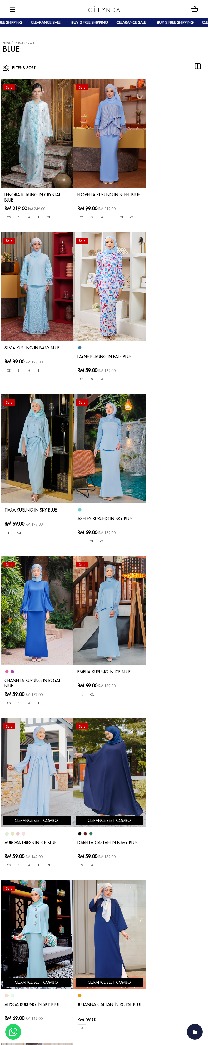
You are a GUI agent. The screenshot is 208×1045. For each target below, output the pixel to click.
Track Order (52, 926)
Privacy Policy (85, 931)
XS (9, 211)
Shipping (49, 918)
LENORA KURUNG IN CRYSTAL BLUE (26, 191)
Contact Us (83, 896)
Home (7, 42)
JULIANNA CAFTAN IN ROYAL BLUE (166, 672)
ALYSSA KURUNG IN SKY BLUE (99, 672)
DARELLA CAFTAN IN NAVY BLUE (33, 672)
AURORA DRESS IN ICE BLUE (172, 512)
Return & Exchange (90, 905)
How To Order (54, 901)
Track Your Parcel (89, 914)
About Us (24, 901)
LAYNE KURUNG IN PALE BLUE (29, 357)
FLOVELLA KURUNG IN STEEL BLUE (103, 191)
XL (51, 211)
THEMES (19, 42)
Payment (49, 909)
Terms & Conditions (90, 922)
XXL (78, 221)
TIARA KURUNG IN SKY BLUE (103, 346)
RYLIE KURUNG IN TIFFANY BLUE (32, 822)
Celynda (86, 1036)
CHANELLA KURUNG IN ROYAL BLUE (29, 515)
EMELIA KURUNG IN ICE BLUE (103, 504)
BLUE (31, 42)
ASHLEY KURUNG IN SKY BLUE (168, 357)
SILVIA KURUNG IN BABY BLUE (168, 191)
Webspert (147, 1036)
